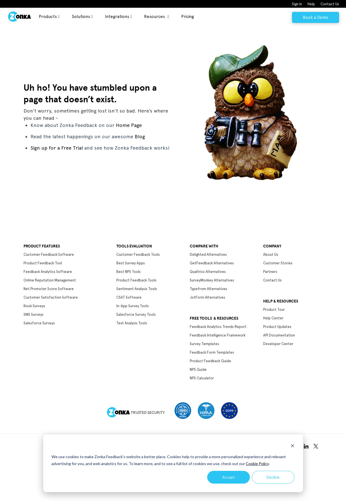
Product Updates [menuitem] (277, 327)
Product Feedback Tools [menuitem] (136, 280)
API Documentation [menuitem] (279, 335)
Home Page (129, 125)
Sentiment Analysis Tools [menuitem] (136, 289)
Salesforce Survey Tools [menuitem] (136, 314)
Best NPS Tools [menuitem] (128, 272)
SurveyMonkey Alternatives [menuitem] (212, 280)
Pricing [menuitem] (187, 16)
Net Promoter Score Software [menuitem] (49, 289)
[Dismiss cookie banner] (292, 446)
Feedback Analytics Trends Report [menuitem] (218, 327)
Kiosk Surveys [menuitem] (34, 306)
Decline (273, 477)
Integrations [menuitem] (117, 16)
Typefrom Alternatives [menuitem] (208, 289)
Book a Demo (315, 17)
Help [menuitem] (311, 4)
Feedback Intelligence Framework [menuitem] (217, 335)
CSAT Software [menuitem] (129, 297)
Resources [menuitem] (155, 16)
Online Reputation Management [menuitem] (50, 280)
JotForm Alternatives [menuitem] (207, 297)
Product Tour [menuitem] (274, 309)
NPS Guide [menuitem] (198, 369)
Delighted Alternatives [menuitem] (208, 254)
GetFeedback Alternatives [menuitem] (212, 263)
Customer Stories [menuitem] (278, 263)
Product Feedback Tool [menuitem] (43, 263)
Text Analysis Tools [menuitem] (131, 323)
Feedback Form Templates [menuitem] (212, 352)
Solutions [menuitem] (81, 16)
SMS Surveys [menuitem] (33, 314)
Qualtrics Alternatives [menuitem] (208, 272)
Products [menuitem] (48, 16)
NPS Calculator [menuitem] (202, 378)
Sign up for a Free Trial (56, 148)
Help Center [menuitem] (273, 318)
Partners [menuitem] (270, 272)
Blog (140, 136)
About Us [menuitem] (270, 254)
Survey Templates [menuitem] (204, 344)
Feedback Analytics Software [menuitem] (48, 272)
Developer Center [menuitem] (278, 344)
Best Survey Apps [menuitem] (130, 263)
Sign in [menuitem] (297, 4)
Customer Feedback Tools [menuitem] (138, 254)
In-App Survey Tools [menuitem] (132, 306)
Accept (228, 477)
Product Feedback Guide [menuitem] (210, 361)
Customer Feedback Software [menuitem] (49, 254)
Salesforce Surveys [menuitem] (39, 323)
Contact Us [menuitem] (330, 4)
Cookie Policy (257, 463)
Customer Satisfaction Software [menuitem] (51, 297)
